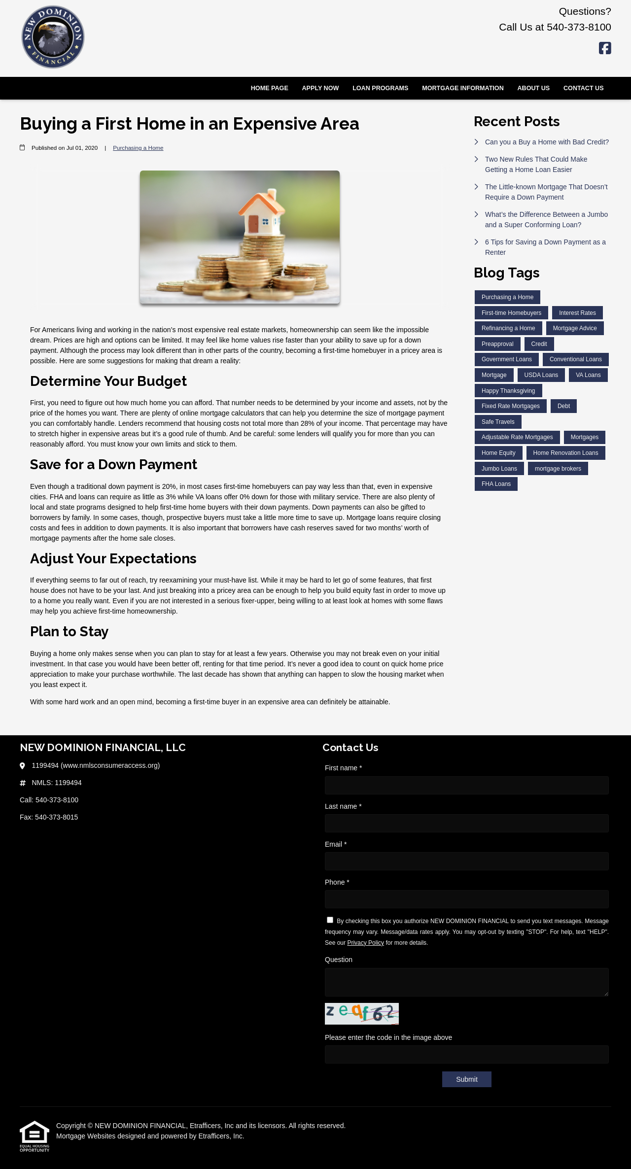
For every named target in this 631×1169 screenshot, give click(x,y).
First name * (343, 768)
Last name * (343, 806)
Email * (336, 844)
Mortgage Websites (86, 1136)
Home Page (269, 88)
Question (338, 959)
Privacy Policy (365, 942)
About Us (533, 88)
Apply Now (320, 88)
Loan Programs (380, 88)
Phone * (337, 882)
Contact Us (583, 88)
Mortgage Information (463, 88)
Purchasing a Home (138, 147)
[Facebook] (605, 48)
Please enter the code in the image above (388, 1037)
